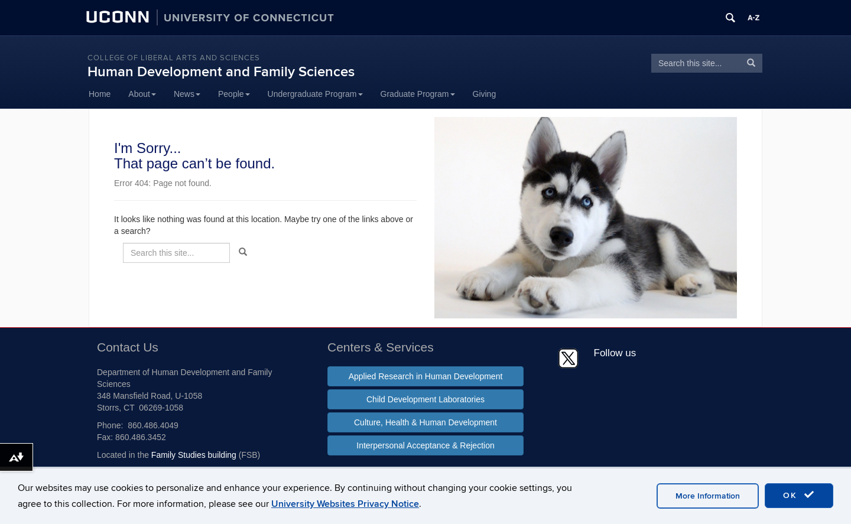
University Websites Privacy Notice (345, 504)
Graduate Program (418, 94)
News (187, 94)
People (234, 94)
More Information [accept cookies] (707, 496)
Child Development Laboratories (425, 399)
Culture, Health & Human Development (425, 422)
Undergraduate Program (315, 94)
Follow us (615, 353)
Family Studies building (193, 455)
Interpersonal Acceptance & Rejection (425, 445)
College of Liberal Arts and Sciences (173, 58)
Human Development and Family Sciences (221, 71)
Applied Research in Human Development (426, 376)
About (142, 94)
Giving (484, 94)
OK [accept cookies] (799, 495)
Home (100, 94)
